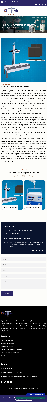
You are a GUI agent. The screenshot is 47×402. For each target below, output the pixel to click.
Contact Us (34, 388)
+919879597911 (14, 233)
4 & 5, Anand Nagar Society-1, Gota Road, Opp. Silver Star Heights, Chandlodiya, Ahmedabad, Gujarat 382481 (20, 377)
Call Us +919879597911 (36, 394)
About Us (17, 388)
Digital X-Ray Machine (7, 340)
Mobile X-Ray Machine (7, 346)
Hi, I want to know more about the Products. (30, 398)
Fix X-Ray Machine (6, 356)
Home (10, 388)
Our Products (25, 388)
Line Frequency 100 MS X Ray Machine (11, 349)
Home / (4, 27)
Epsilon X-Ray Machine (7, 359)
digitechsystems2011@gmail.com (11, 1)
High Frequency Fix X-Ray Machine (10, 352)
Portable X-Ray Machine (7, 343)
